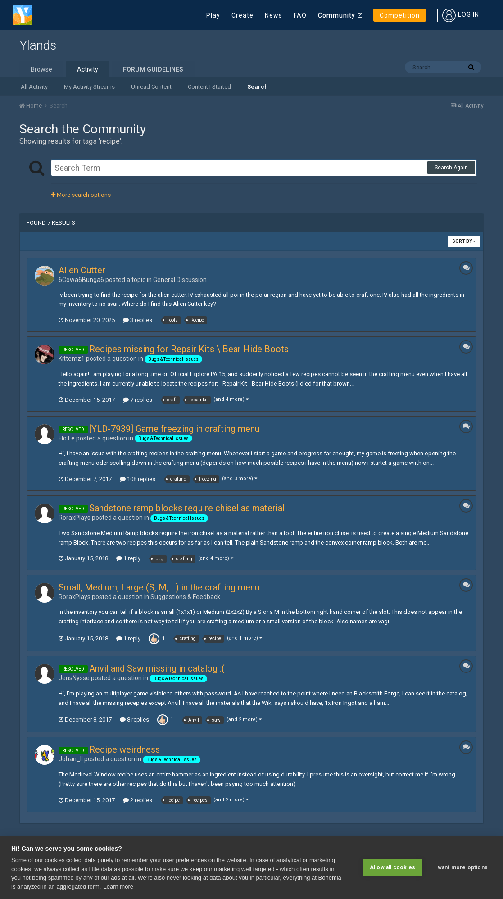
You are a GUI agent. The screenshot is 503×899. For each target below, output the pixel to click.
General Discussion (180, 279)
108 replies (137, 479)
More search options (81, 194)
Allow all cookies (392, 867)
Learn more (118, 886)
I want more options (461, 867)
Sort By (464, 241)
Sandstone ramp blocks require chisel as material (187, 508)
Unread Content (151, 86)
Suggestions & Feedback (185, 596)
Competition (400, 15)
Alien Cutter (82, 270)
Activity (87, 69)
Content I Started (209, 86)
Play (213, 15)
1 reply (128, 558)
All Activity (34, 86)
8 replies (134, 719)
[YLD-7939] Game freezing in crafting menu (174, 428)
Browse (41, 69)
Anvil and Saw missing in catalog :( (157, 668)
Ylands (37, 45)
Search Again (451, 167)
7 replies (137, 399)
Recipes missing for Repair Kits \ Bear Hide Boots (189, 349)
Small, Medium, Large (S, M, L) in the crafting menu (159, 587)
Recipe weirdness (124, 749)
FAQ (300, 15)
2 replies (137, 800)
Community (336, 15)
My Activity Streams (89, 86)
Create (242, 15)
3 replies (137, 320)
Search (257, 86)
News (273, 15)
